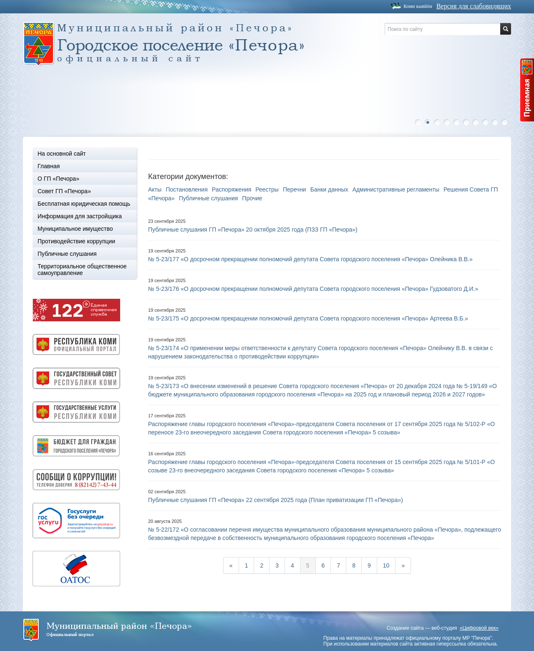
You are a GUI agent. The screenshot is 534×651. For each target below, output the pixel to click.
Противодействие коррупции (76, 241)
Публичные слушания (67, 253)
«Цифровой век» (479, 628)
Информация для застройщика (80, 216)
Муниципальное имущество (75, 228)
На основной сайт (62, 153)
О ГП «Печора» (58, 178)
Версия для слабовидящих (473, 6)
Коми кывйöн (417, 6)
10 (506, 122)
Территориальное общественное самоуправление (82, 269)
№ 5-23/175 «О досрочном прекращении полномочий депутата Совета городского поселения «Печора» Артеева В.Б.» (308, 318)
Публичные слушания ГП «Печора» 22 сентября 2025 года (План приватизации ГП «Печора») (275, 500)
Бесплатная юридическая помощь (84, 203)
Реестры (267, 189)
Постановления (187, 189)
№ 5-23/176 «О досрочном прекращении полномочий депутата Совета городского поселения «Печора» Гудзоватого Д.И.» (313, 288)
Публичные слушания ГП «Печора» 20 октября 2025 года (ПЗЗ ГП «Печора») (253, 229)
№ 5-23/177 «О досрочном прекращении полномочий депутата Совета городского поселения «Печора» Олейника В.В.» (310, 259)
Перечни (294, 189)
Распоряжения (232, 189)
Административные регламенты (396, 189)
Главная (49, 166)
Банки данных (329, 189)
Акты (154, 189)
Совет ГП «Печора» (64, 191)
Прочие (252, 198)
